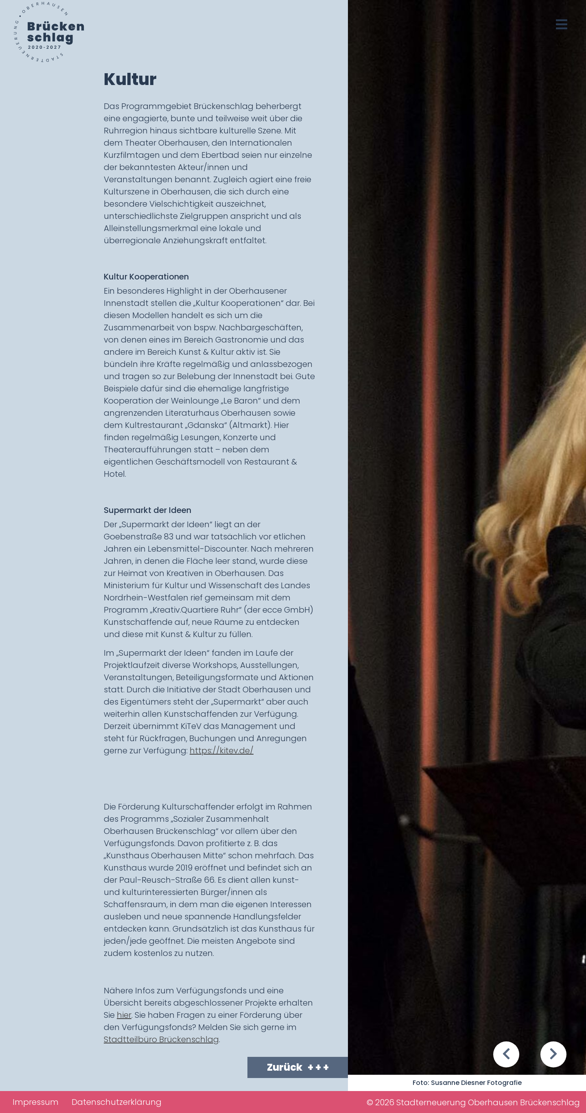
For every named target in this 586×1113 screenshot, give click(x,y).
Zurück (298, 1067)
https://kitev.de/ (222, 750)
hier (124, 1015)
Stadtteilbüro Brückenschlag (161, 1039)
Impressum (36, 1102)
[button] (506, 1054)
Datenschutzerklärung (117, 1102)
